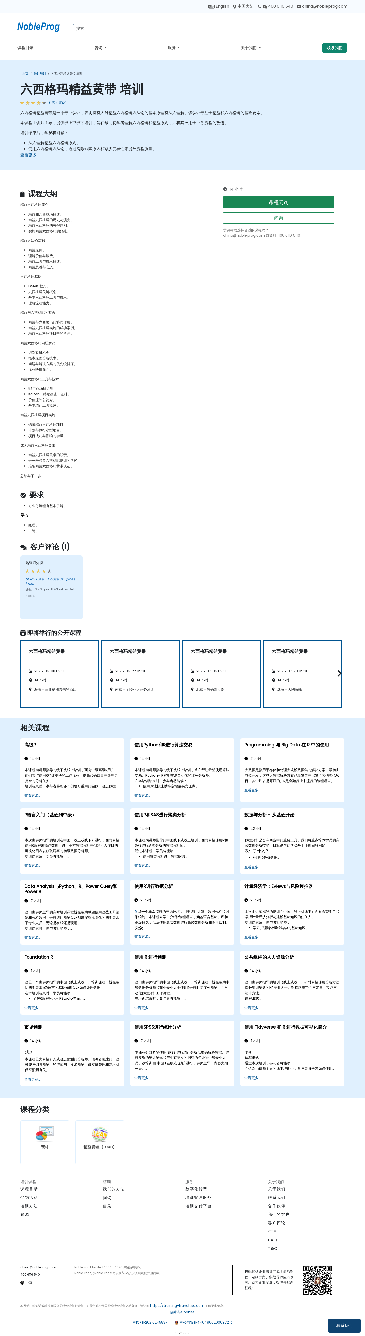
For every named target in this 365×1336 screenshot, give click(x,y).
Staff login (182, 1333)
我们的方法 (114, 1189)
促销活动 (29, 1197)
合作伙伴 (277, 1206)
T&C (273, 1248)
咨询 (99, 48)
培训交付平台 (199, 1206)
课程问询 (279, 202)
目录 (107, 1206)
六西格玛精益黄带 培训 (67, 73)
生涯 (272, 1231)
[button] (338, 673)
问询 (278, 218)
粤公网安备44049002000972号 (206, 1322)
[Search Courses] (210, 28)
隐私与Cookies (182, 1312)
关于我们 (249, 48)
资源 (24, 1214)
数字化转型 (197, 1189)
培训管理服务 (199, 1197)
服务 (172, 48)
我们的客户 (279, 1214)
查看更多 (28, 155)
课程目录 (26, 48)
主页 (25, 73)
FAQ (273, 1240)
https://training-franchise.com (177, 1305)
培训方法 (29, 1206)
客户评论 (277, 1223)
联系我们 (344, 1325)
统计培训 (40, 73)
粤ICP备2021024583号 (151, 1322)
